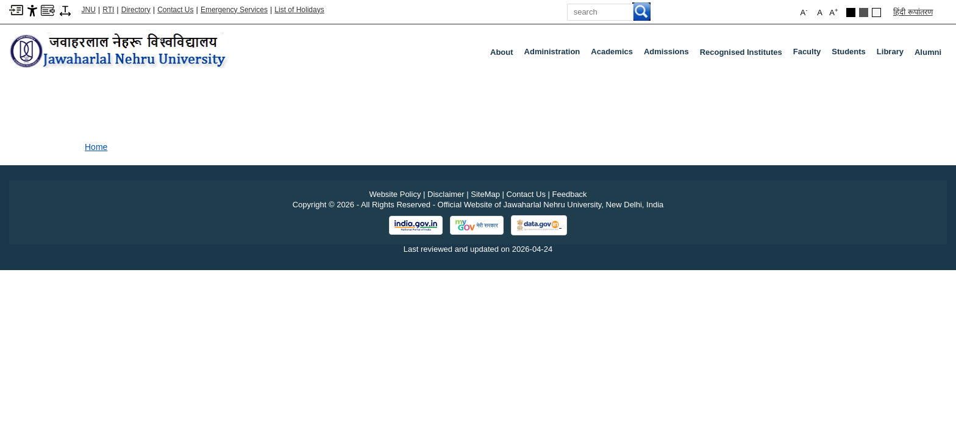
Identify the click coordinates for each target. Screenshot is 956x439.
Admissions (668, 54)
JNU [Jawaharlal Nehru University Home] (89, 9)
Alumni (928, 52)
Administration (555, 54)
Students (851, 54)
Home (96, 147)
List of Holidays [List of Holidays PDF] (299, 9)
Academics (614, 54)
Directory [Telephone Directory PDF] (136, 9)
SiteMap (485, 194)
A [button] (833, 12)
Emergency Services (234, 9)
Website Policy (395, 194)
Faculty (810, 54)
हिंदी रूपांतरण (913, 11)
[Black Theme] (850, 12)
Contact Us (175, 9)
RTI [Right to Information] (108, 9)
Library (892, 54)
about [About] (501, 52)
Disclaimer (446, 194)
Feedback (569, 194)
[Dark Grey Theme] (863, 12)
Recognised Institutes (741, 52)
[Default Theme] (876, 12)
